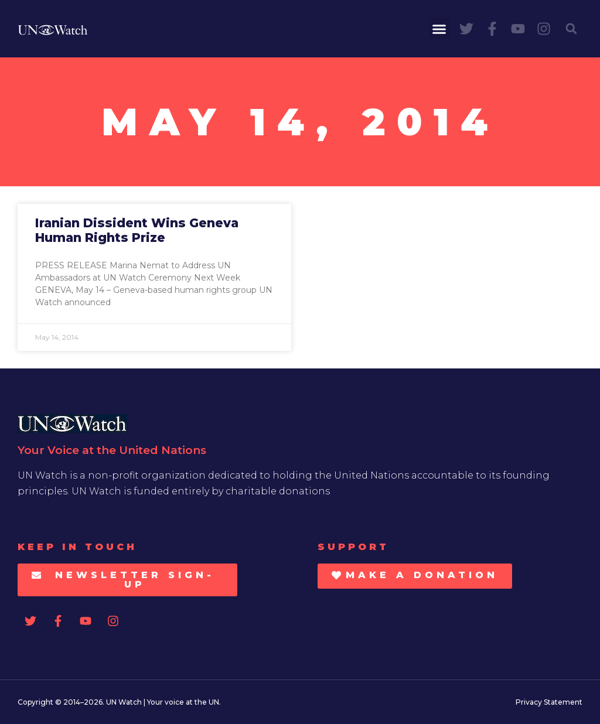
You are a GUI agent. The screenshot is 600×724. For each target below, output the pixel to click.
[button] (439, 29)
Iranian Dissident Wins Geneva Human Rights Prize (136, 230)
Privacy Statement (549, 702)
